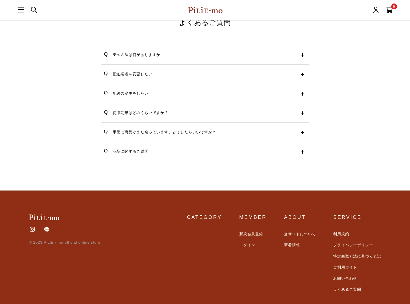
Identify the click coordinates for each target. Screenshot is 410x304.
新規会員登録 (251, 234)
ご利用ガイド (345, 267)
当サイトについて (300, 234)
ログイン (247, 245)
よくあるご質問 (347, 289)
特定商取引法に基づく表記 (357, 256)
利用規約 (341, 234)
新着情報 (292, 245)
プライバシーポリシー (353, 245)
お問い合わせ (345, 278)
